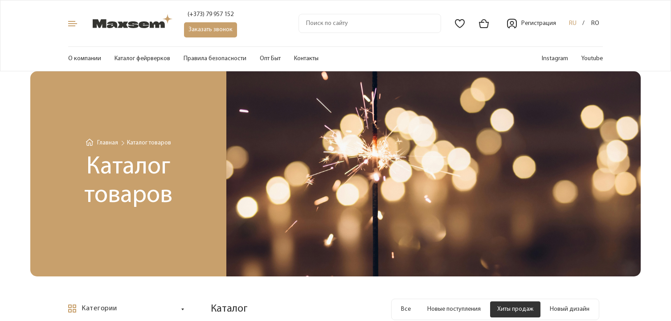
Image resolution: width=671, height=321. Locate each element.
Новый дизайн (569, 309)
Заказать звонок (210, 29)
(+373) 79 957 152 (210, 14)
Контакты (306, 58)
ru (573, 23)
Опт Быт (270, 58)
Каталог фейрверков (142, 58)
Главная (107, 143)
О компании (84, 58)
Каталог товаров (149, 143)
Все (406, 309)
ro (595, 23)
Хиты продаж (515, 309)
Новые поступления (454, 309)
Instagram (555, 58)
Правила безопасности (215, 58)
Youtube (592, 58)
